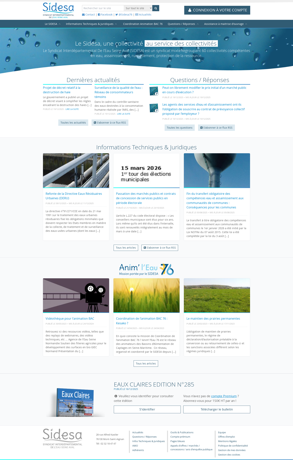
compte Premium (224, 396)
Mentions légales (227, 441)
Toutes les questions (179, 127)
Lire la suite (72, 109)
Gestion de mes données (232, 450)
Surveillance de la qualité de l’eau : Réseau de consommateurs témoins (118, 92)
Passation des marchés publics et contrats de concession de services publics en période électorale (146, 198)
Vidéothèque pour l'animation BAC (70, 318)
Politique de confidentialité (233, 445)
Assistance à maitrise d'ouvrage (224, 24)
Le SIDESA (51, 24)
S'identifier (147, 409)
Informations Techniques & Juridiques (89, 24)
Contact (88, 14)
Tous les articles (126, 247)
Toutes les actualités (73, 122)
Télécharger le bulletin (217, 409)
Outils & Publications (181, 432)
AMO (135, 445)
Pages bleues (177, 441)
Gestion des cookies (229, 454)
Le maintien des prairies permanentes (213, 318)
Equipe (222, 432)
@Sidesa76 (123, 14)
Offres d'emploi (226, 436)
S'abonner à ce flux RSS (110, 122)
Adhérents (138, 450)
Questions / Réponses (181, 24)
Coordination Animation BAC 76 (143, 24)
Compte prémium (180, 436)
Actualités (143, 14)
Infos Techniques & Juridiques (148, 441)
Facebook (105, 14)
